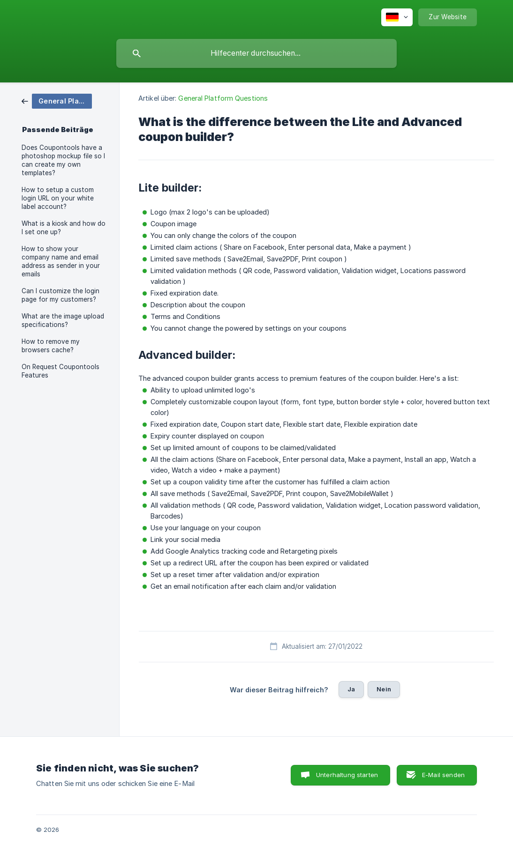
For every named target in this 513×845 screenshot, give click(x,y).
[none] (397, 17)
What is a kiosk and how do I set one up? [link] (64, 228)
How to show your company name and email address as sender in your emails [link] (61, 261)
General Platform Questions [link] (223, 98)
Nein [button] (384, 689)
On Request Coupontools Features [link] (60, 371)
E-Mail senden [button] (443, 774)
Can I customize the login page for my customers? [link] (60, 295)
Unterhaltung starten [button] (347, 774)
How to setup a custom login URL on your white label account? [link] (58, 198)
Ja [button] (351, 689)
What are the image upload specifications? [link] (63, 320)
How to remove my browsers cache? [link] (51, 346)
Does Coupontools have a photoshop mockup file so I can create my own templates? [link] (63, 160)
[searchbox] (256, 53)
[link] (57, 100)
